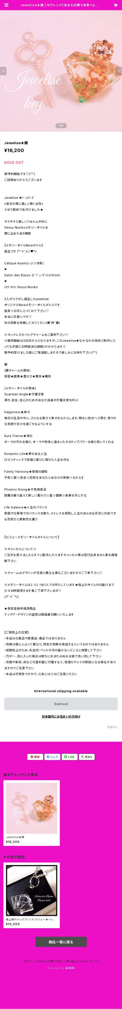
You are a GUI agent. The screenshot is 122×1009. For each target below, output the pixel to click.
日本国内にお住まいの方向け (61, 716)
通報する (112, 727)
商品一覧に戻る (61, 942)
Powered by (61, 968)
